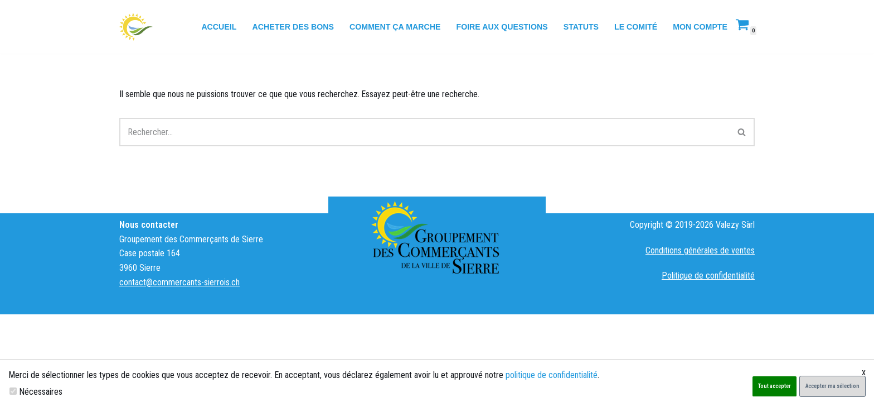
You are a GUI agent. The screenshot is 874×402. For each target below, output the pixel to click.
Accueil (213, 26)
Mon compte (699, 26)
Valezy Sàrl (735, 312)
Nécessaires (40, 391)
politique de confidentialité (552, 375)
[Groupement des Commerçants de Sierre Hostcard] (136, 27)
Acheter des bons (287, 26)
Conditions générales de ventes (700, 338)
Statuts (579, 26)
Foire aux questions (499, 26)
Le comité (635, 26)
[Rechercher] (424, 132)
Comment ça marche (391, 26)
